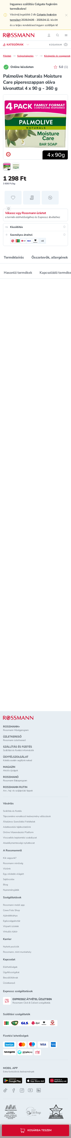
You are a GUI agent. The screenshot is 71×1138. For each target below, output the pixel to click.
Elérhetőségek (10, 966)
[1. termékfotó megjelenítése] (7, 166)
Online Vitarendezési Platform (18, 832)
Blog (5, 884)
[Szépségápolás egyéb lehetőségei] (36, 55)
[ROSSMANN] (18, 718)
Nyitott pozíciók (11, 946)
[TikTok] (5, 1090)
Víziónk (7, 868)
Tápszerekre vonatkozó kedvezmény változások (27, 816)
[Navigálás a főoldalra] (18, 35)
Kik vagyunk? (9, 857)
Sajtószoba (8, 879)
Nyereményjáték (11, 889)
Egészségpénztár (11, 920)
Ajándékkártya (10, 915)
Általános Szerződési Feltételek (19, 821)
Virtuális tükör (10, 931)
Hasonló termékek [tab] (18, 272)
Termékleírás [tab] (14, 257)
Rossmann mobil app (14, 904)
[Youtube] (30, 1090)
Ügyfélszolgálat (11, 972)
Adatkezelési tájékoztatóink (17, 826)
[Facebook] (13, 1090)
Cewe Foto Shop (11, 910)
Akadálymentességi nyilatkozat (19, 842)
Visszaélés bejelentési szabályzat (20, 837)
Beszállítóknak (10, 977)
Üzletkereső (9, 982)
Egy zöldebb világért (13, 873)
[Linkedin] (38, 1090)
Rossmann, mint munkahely (17, 951)
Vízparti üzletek (11, 926)
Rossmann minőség (13, 863)
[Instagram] (22, 1090)
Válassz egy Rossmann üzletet (25, 213)
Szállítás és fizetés (12, 811)
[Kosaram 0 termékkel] (58, 44)
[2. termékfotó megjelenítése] (16, 166)
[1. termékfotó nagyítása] (35, 127)
